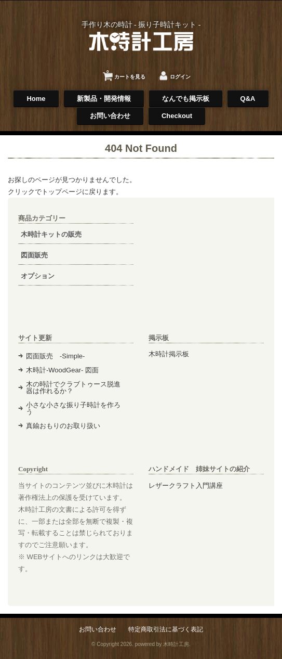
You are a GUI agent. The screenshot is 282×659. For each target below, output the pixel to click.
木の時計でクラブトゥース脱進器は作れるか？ (73, 387)
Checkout (177, 116)
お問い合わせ (110, 116)
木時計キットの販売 (51, 234)
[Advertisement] (206, 265)
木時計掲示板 (169, 354)
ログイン (180, 77)
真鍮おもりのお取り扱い (63, 426)
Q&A (248, 98)
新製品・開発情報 (104, 98)
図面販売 (34, 255)
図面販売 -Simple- (55, 356)
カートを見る (125, 73)
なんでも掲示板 (185, 98)
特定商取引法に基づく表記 (165, 629)
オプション (38, 276)
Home (35, 98)
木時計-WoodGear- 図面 (62, 370)
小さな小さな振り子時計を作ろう (73, 408)
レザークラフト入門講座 (186, 485)
